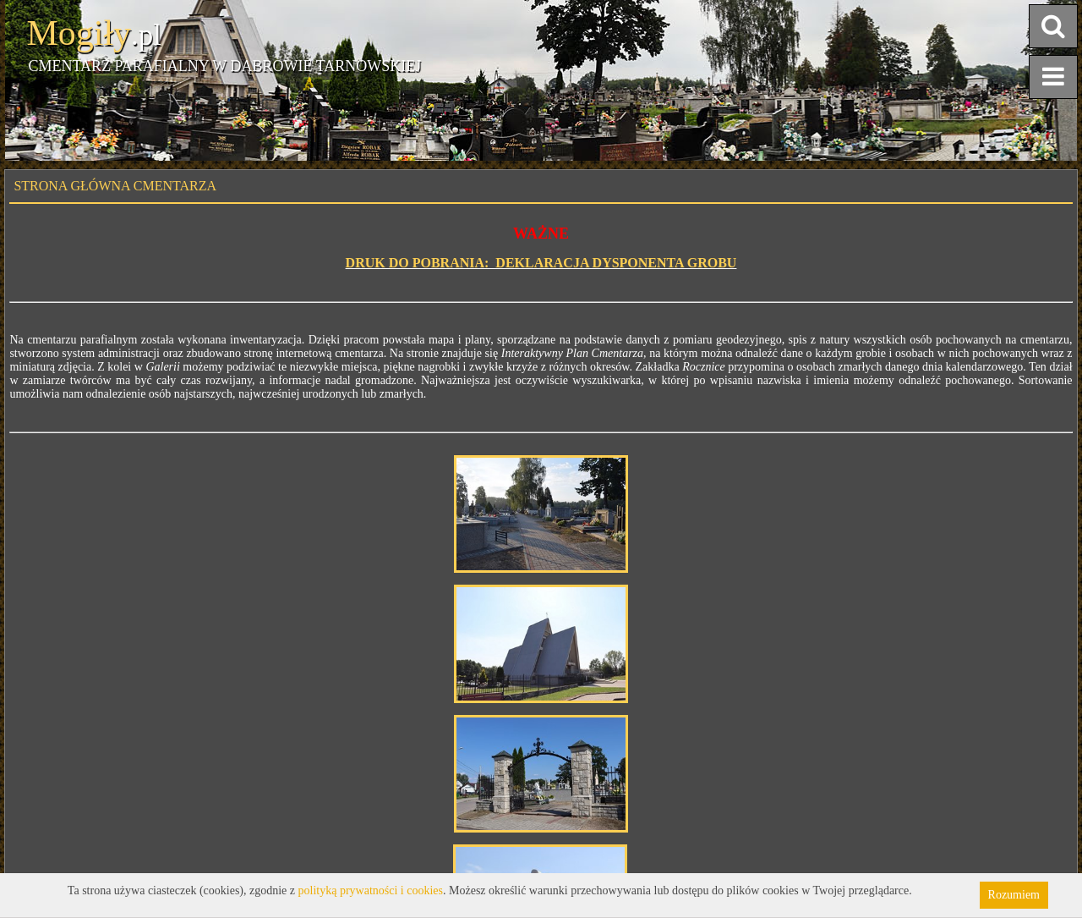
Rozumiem (1014, 894)
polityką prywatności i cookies (370, 890)
